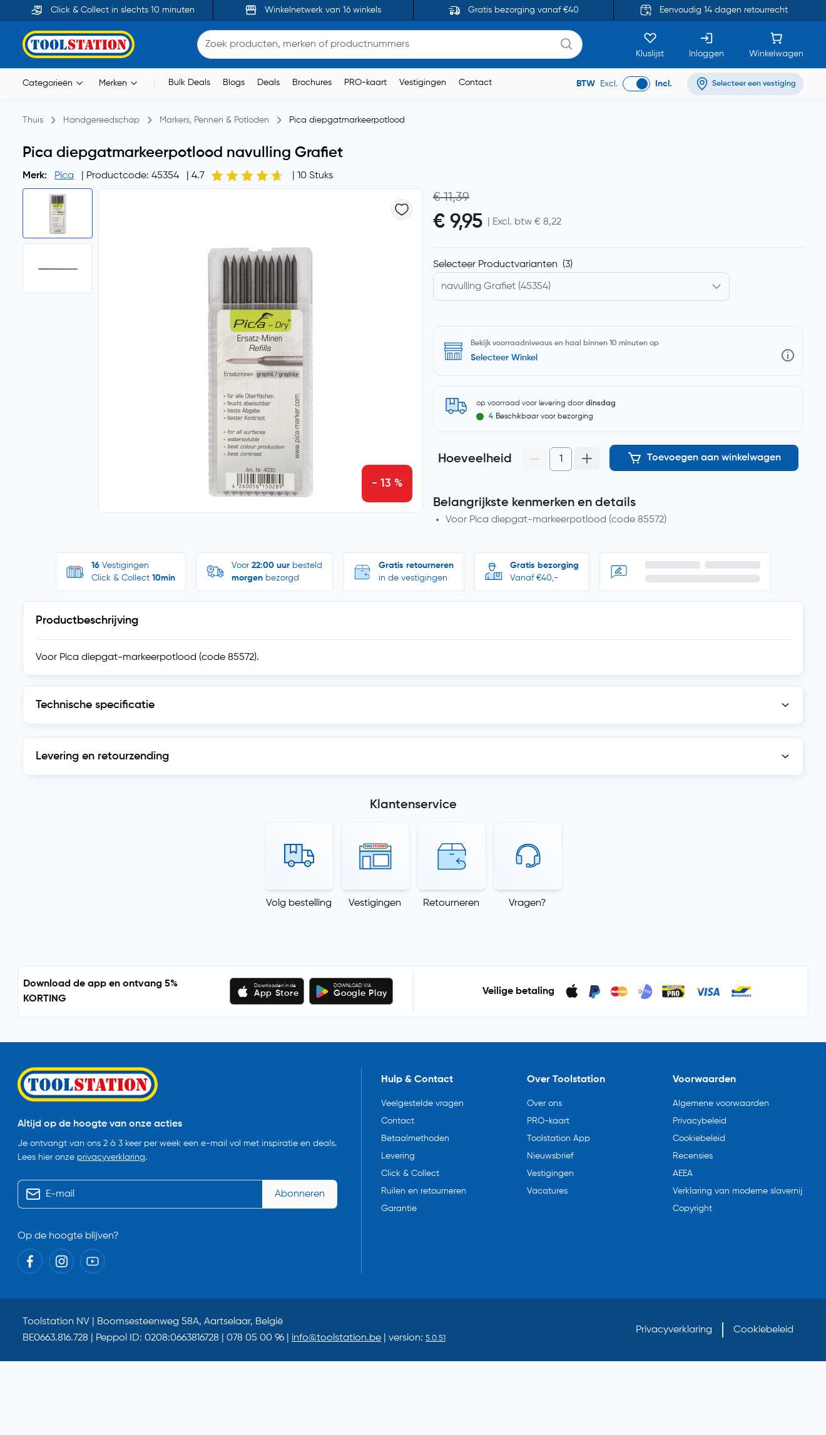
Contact (475, 82)
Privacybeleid (700, 1114)
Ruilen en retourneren (423, 1184)
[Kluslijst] (650, 44)
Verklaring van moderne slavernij (737, 1184)
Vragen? (527, 897)
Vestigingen (422, 82)
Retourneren (451, 897)
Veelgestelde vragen (422, 1097)
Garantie (399, 1202)
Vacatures (547, 1184)
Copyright (692, 1202)
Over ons (544, 1097)
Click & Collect (410, 1167)
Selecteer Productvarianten (503, 264)
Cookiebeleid (699, 1132)
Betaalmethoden (415, 1132)
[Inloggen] (706, 44)
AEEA (683, 1167)
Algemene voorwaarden (721, 1097)
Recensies (693, 1149)
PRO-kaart (365, 82)
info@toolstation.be (336, 1332)
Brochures (312, 82)
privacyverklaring (111, 1151)
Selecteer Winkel (504, 357)
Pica (64, 176)
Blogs (234, 82)
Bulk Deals (189, 82)
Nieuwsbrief (550, 1149)
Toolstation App (558, 1132)
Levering (398, 1149)
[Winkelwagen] (776, 44)
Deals (268, 82)
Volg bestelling (299, 897)
